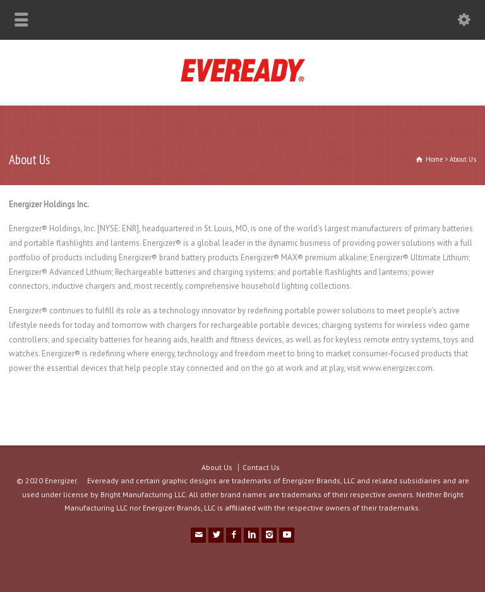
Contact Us (261, 467)
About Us (216, 467)
